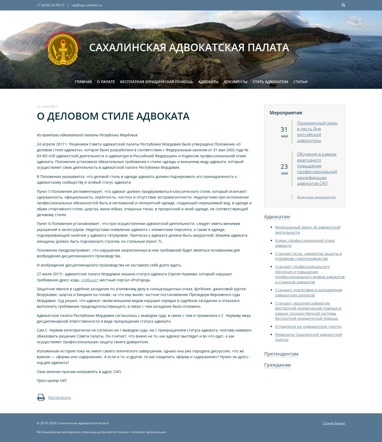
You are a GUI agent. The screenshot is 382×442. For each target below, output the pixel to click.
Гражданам (277, 365)
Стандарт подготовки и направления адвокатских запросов (308, 292)
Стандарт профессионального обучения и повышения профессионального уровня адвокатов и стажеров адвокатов (310, 274)
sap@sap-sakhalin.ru (87, 5)
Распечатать (54, 397)
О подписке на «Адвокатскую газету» (308, 326)
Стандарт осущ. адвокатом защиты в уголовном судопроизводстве (308, 256)
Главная (83, 81)
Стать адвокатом (270, 81)
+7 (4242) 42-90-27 (51, 5)
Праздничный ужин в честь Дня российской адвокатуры (317, 131)
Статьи (300, 81)
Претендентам (281, 354)
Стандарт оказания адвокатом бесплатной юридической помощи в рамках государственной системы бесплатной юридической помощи (308, 311)
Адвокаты (208, 81)
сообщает (90, 279)
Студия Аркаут (334, 423)
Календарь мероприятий (316, 197)
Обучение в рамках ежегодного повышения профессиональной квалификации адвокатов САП (317, 168)
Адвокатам (277, 216)
